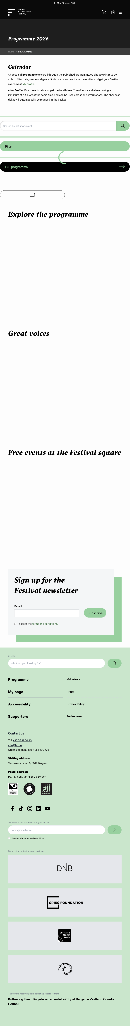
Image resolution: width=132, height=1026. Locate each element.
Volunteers (73, 679)
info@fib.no (15, 745)
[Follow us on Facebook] (12, 808)
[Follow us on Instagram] (30, 808)
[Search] (115, 663)
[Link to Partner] (65, 869)
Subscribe (95, 613)
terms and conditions (34, 838)
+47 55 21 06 (21, 740)
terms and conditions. (45, 623)
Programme (18, 679)
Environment (75, 716)
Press (70, 691)
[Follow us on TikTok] (21, 808)
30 (30, 740)
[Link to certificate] (13, 789)
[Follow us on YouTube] (47, 808)
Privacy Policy (76, 704)
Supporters (18, 716)
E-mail (18, 606)
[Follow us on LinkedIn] (38, 808)
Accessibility (19, 703)
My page (15, 691)
